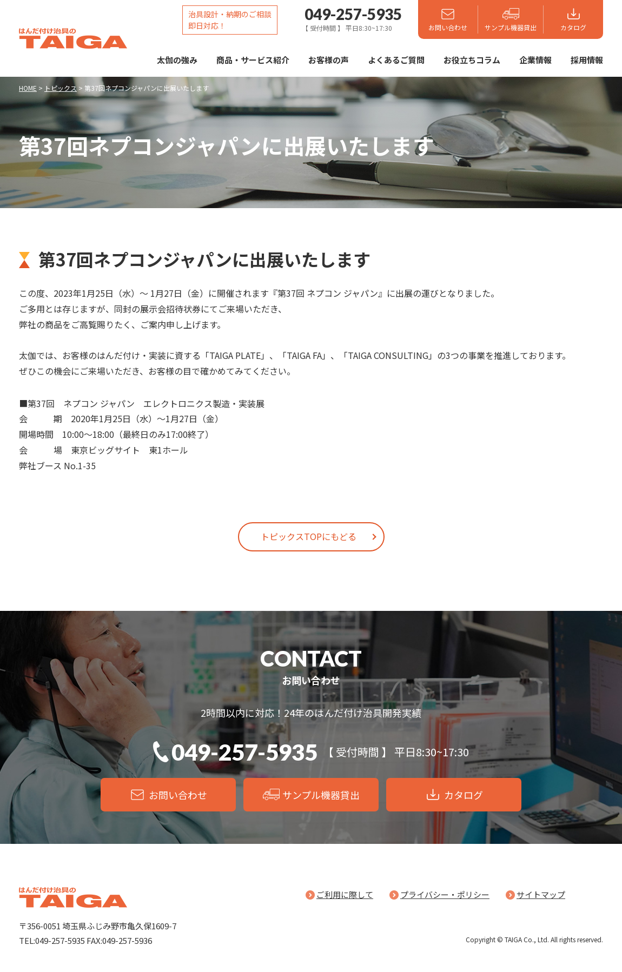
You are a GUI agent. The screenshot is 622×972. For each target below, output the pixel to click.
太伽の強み (177, 59)
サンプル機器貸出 (511, 27)
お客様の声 (328, 59)
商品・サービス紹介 (252, 59)
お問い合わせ (447, 27)
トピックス (60, 87)
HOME (28, 87)
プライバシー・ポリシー (444, 894)
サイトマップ (541, 894)
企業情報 (535, 59)
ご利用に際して (344, 894)
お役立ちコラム (472, 59)
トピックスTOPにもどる (308, 536)
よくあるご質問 (396, 59)
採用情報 (587, 59)
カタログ (573, 27)
